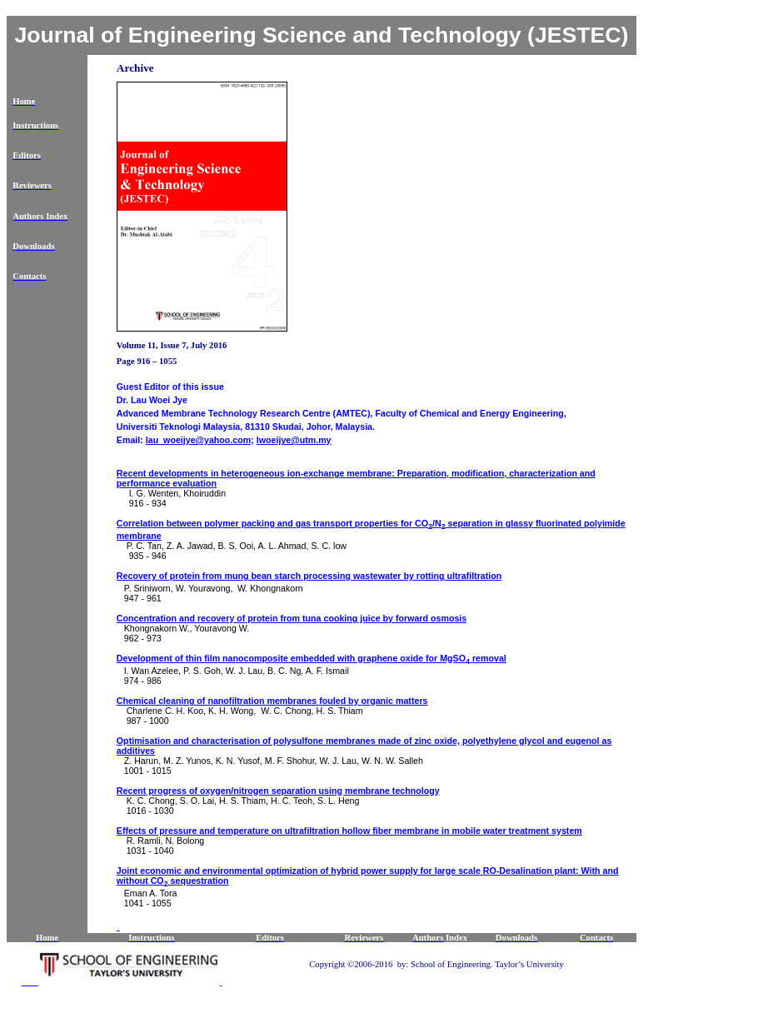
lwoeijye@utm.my (294, 440)
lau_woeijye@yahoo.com (198, 440)
